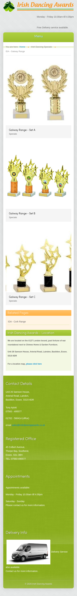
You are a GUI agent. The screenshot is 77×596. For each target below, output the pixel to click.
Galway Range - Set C (22, 296)
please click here (34, 364)
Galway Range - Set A (22, 130)
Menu (38, 36)
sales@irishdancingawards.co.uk (28, 425)
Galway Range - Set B (22, 213)
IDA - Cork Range (17, 321)
